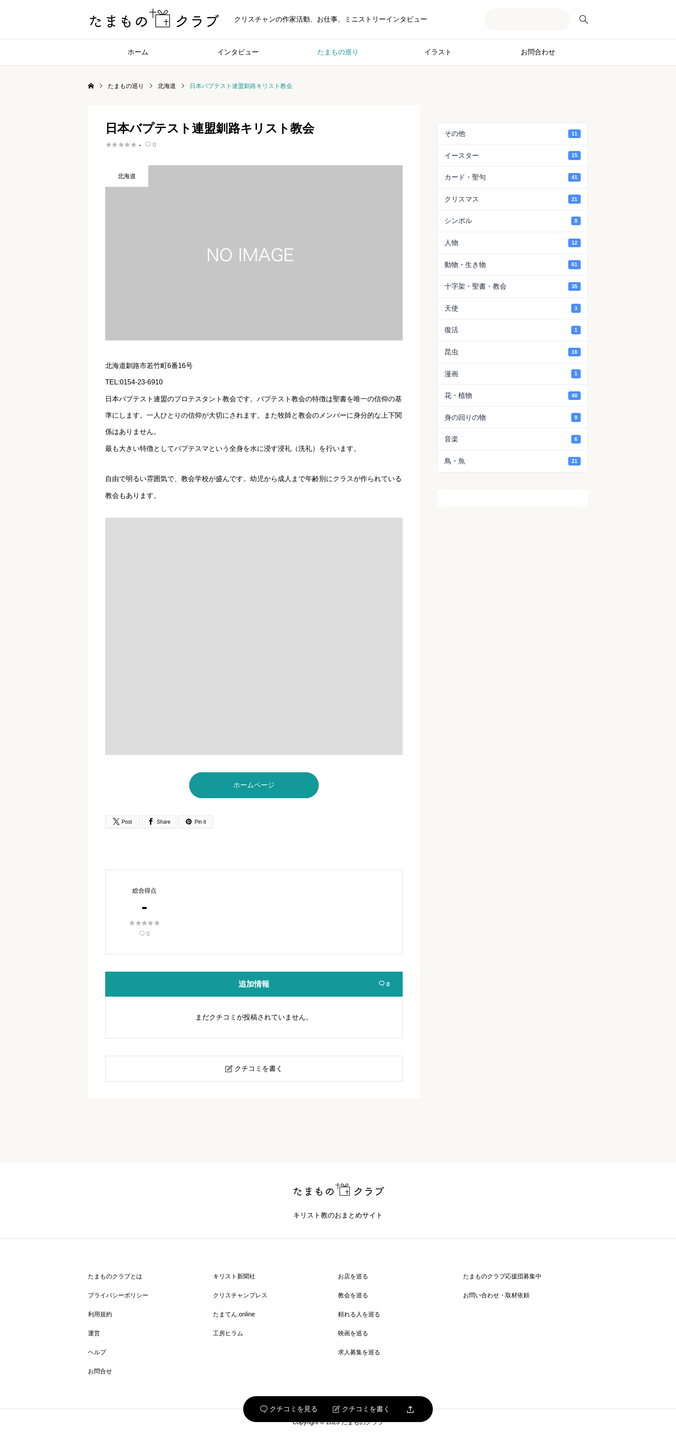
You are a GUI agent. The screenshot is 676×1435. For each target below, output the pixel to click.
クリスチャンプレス (240, 1295)
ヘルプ (97, 1352)
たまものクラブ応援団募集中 (502, 1276)
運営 (94, 1333)
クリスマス (512, 199)
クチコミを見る (289, 1409)
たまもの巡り (338, 52)
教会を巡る (353, 1295)
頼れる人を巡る (359, 1314)
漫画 (512, 373)
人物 (512, 243)
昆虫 (512, 352)
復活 (512, 330)
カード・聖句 (512, 177)
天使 (512, 308)
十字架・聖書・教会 (512, 286)
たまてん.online (234, 1314)
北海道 (127, 176)
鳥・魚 (512, 461)
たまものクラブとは (115, 1276)
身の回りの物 (512, 417)
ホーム (138, 52)
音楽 (512, 439)
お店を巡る (353, 1276)
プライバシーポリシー (118, 1295)
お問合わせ (538, 52)
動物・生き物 (512, 264)
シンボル (512, 221)
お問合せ (100, 1371)
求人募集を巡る (359, 1352)
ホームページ (254, 785)
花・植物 (512, 395)
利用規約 (100, 1314)
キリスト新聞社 (234, 1276)
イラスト (438, 52)
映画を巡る (353, 1333)
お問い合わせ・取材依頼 (496, 1295)
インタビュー (238, 52)
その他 (512, 133)
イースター (512, 155)
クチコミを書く (361, 1409)
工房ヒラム (228, 1333)
